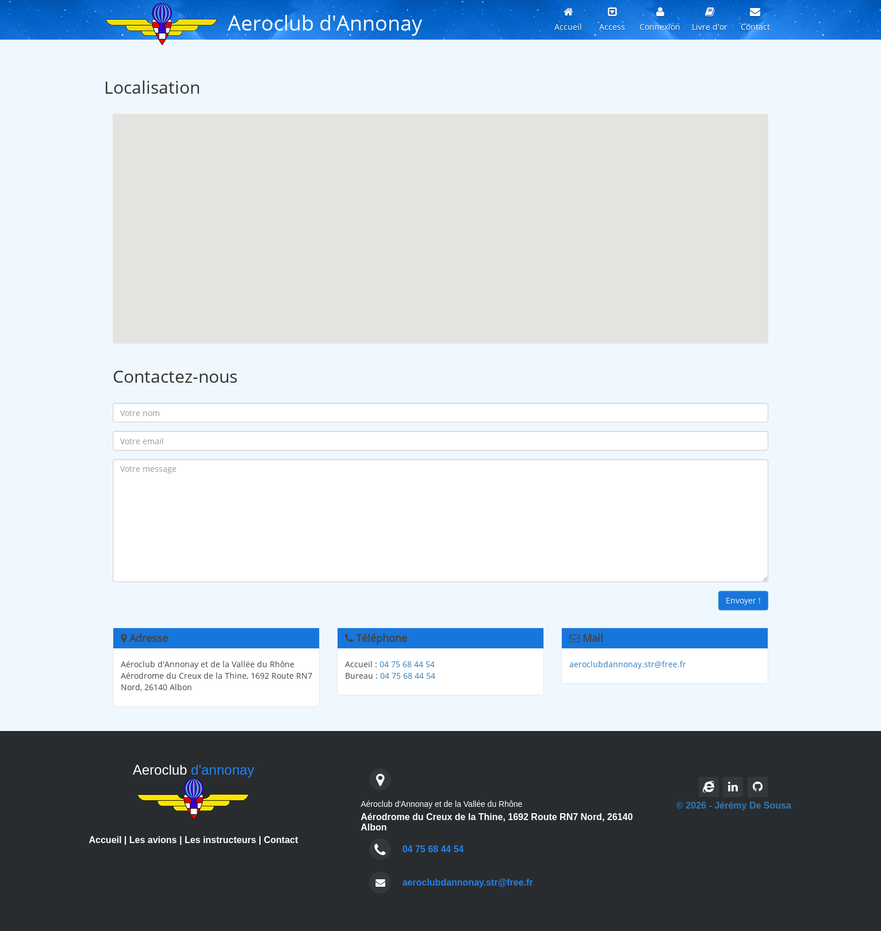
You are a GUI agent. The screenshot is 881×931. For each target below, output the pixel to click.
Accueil (105, 840)
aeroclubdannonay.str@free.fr (627, 664)
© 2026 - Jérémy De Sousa (733, 805)
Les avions (153, 840)
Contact (281, 840)
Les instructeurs (220, 840)
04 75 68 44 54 (407, 664)
